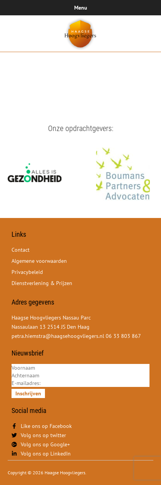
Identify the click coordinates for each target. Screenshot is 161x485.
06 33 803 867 (123, 336)
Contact (21, 249)
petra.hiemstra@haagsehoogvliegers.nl (59, 336)
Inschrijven (28, 393)
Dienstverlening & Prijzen (42, 283)
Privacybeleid (27, 272)
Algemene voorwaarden (39, 260)
